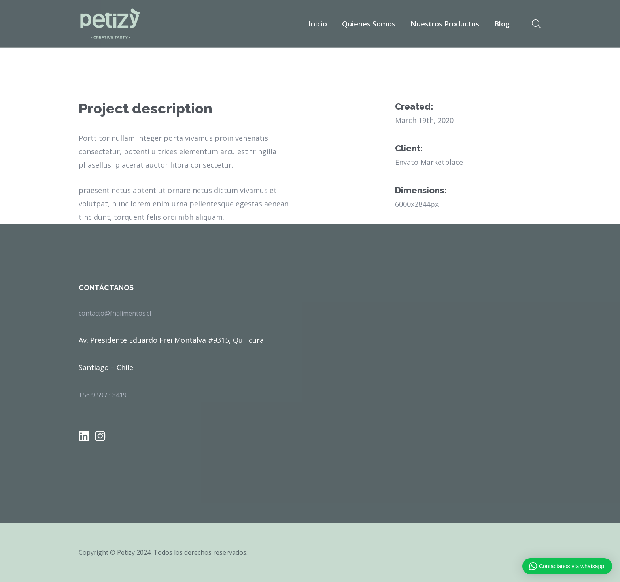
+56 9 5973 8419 (103, 395)
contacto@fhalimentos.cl (115, 313)
